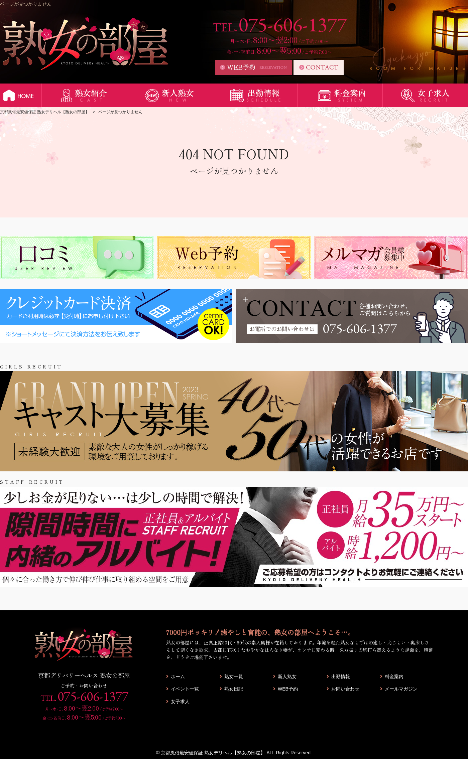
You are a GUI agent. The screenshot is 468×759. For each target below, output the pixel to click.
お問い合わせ (345, 689)
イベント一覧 (185, 689)
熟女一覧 (233, 676)
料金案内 (394, 676)
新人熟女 (287, 676)
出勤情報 (340, 676)
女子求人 (180, 701)
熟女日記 (233, 689)
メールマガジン (401, 689)
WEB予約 (288, 689)
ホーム (178, 676)
